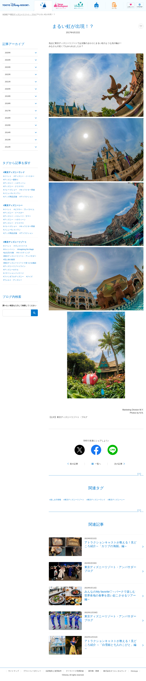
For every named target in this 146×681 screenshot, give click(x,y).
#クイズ (29, 277)
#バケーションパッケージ (13, 274)
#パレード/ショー (10, 190)
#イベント (7, 176)
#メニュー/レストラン (12, 193)
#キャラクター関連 (27, 190)
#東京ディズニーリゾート (73, 500)
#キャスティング (23, 253)
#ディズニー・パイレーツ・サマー (17, 216)
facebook (96, 450)
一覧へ (98, 464)
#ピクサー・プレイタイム (24, 210)
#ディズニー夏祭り (10, 180)
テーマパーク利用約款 (75, 674)
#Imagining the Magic (25, 250)
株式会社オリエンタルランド (114, 674)
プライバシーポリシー (32, 674)
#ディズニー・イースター (24, 176)
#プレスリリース (20, 246)
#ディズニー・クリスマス (13, 187)
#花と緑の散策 (9, 260)
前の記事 (74, 464)
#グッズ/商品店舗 (10, 197)
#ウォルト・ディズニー (12, 281)
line (113, 450)
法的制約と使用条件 (53, 674)
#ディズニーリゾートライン (14, 267)
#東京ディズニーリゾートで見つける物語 (19, 264)
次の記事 (118, 464)
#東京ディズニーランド (96, 500)
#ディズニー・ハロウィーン (14, 183)
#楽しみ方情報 (55, 500)
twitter (80, 450)
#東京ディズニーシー (116, 500)
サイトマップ (13, 674)
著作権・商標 (93, 674)
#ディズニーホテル (10, 270)
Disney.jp (134, 674)
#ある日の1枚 (8, 253)
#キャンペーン (9, 250)
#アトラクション (26, 197)
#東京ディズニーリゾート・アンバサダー (19, 257)
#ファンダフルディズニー (13, 277)
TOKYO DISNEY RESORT (16, 5)
